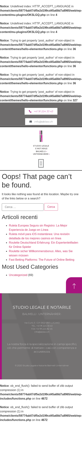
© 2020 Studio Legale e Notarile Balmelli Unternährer (42, 365)
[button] (41, 111)
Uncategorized (18, 275)
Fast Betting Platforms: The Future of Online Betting (41, 259)
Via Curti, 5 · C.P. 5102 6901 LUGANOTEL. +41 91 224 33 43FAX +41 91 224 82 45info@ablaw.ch (42, 327)
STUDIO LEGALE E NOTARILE (42, 307)
